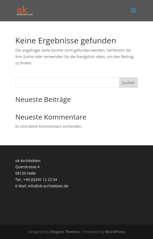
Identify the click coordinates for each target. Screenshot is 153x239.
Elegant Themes (65, 231)
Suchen (128, 82)
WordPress (115, 231)
